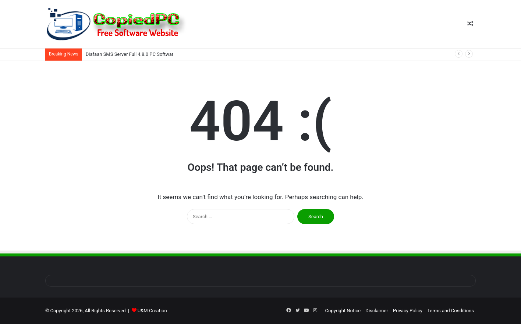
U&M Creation (152, 310)
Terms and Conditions (450, 310)
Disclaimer (376, 310)
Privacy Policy (407, 310)
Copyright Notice (343, 310)
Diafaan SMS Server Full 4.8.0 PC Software (131, 54)
